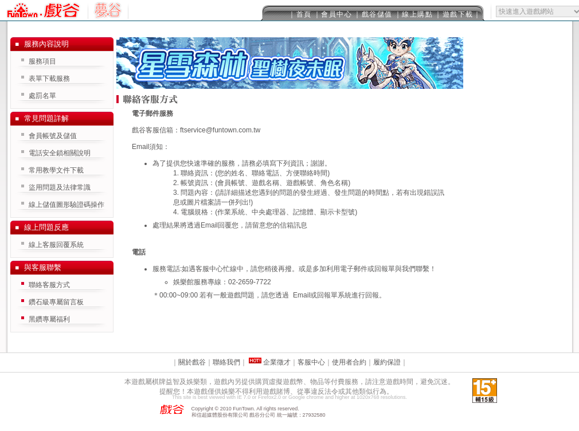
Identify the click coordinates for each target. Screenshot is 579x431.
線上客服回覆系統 (56, 245)
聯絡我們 (226, 362)
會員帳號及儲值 (53, 136)
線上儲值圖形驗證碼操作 (66, 205)
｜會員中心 (333, 14)
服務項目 (42, 61)
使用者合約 (349, 362)
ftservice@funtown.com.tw (220, 130)
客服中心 (311, 362)
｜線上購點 (413, 14)
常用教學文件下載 (56, 170)
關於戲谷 (192, 362)
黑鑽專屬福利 (49, 319)
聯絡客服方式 (49, 285)
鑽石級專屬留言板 (56, 302)
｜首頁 (300, 14)
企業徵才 (276, 362)
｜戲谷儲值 (373, 14)
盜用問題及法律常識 (60, 187)
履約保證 (387, 362)
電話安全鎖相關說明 (60, 153)
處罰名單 (42, 96)
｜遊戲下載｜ (458, 14)
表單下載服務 (49, 79)
